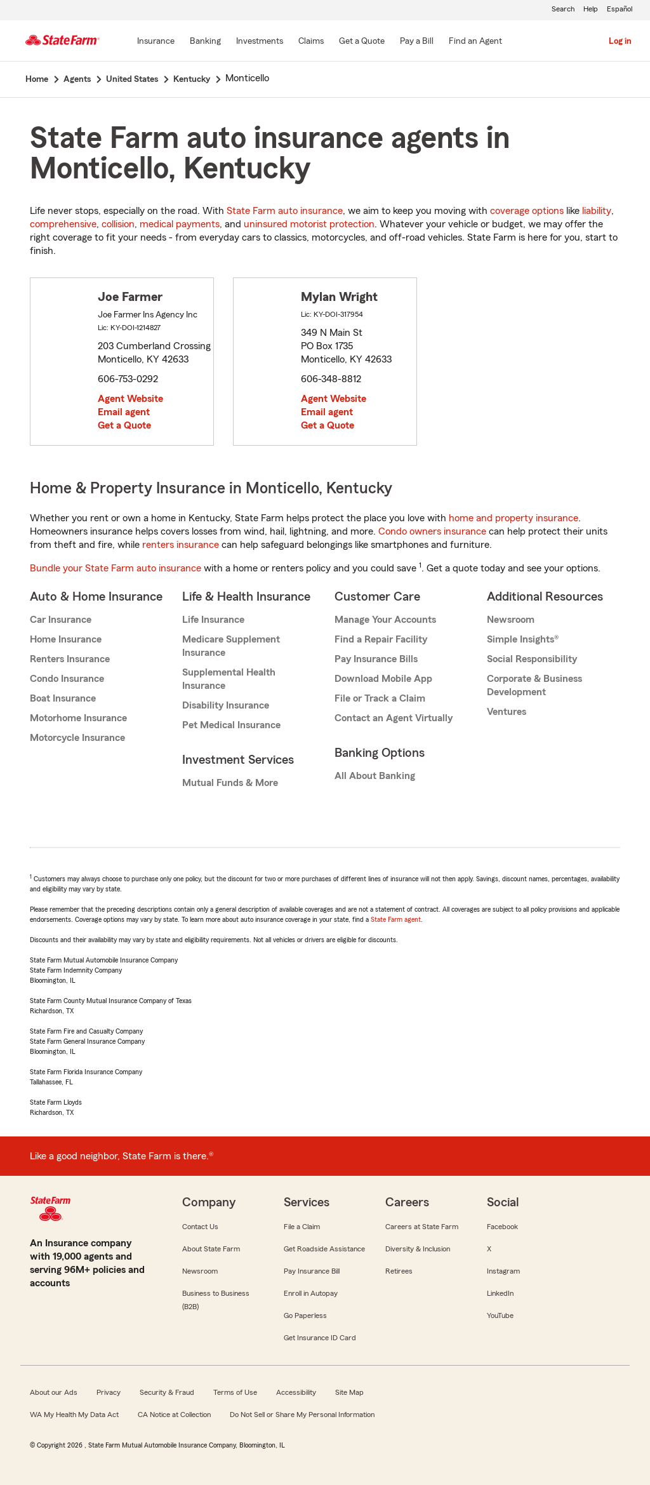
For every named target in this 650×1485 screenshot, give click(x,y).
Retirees (399, 1271)
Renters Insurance (70, 659)
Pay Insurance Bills (376, 659)
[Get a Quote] (362, 42)
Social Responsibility (532, 659)
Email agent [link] (124, 412)
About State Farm (211, 1249)
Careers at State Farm (421, 1226)
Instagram (503, 1271)
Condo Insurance (67, 679)
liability (596, 211)
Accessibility (296, 1392)
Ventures (506, 712)
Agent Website (130, 399)
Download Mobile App (383, 679)
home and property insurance (513, 518)
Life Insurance (213, 620)
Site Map (349, 1392)
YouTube (500, 1315)
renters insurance (180, 545)
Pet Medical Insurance (231, 725)
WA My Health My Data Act (74, 1414)
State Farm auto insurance (285, 211)
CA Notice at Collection (174, 1414)
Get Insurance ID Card (320, 1338)
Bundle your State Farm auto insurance (115, 568)
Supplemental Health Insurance (228, 679)
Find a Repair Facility (381, 639)
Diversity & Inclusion (417, 1249)
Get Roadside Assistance (324, 1249)
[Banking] (205, 42)
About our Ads (53, 1392)
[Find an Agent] (475, 42)
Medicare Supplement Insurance (231, 646)
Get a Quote (124, 425)
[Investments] (259, 42)
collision (118, 224)
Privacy (108, 1392)
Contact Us (200, 1226)
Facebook (502, 1226)
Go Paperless (305, 1315)
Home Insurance (66, 639)
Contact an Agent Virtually (394, 718)
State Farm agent (396, 919)
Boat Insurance (63, 698)
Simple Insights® (523, 639)
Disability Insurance (225, 705)
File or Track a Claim (380, 698)
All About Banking (375, 776)
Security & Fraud (167, 1392)
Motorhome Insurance (78, 718)
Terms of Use (235, 1392)
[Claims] (311, 42)
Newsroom (510, 620)
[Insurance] (156, 42)
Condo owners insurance (432, 531)
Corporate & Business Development (534, 685)
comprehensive (63, 224)
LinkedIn (500, 1293)
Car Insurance (60, 620)
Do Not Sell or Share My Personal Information (302, 1414)
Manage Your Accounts (385, 620)
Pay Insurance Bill (312, 1271)
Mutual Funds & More (230, 783)
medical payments (180, 224)
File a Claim (302, 1226)
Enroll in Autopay (311, 1293)
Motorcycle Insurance (77, 738)
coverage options (527, 211)
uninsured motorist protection (309, 224)
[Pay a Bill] (417, 42)
